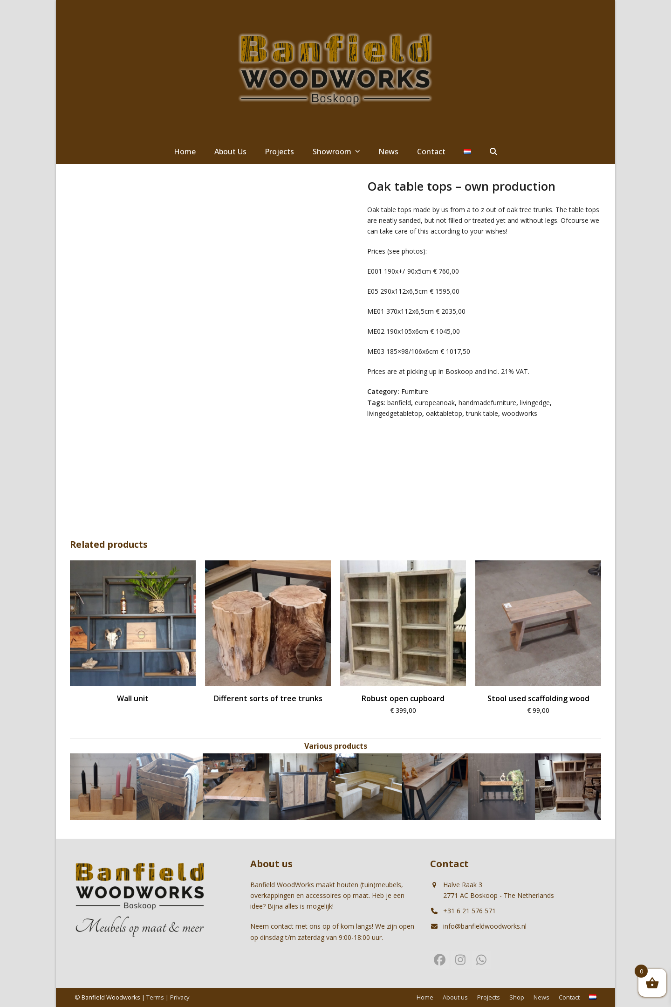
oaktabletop (444, 413)
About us (455, 997)
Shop (516, 997)
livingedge (535, 402)
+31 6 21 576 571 (469, 910)
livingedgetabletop (394, 413)
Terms (155, 997)
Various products (335, 746)
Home (425, 997)
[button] (493, 152)
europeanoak (435, 402)
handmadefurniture (487, 402)
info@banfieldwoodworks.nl (485, 926)
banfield (399, 402)
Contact (569, 997)
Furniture (414, 391)
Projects (488, 997)
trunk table (482, 413)
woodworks (519, 413)
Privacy (179, 997)
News (541, 997)
